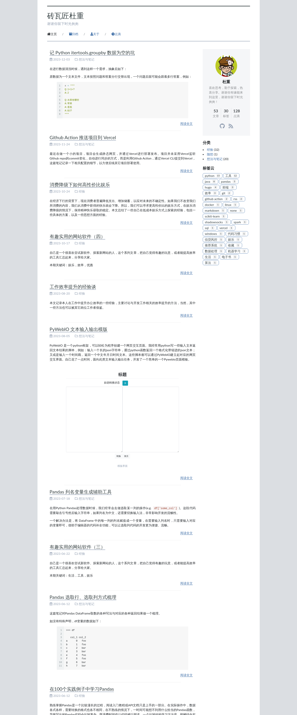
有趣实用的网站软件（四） (77, 236)
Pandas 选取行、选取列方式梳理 (83, 597)
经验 (82, 191)
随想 (210, 154)
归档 (73, 34)
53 (216, 110)
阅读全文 (186, 123)
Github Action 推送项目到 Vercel (83, 137)
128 (236, 110)
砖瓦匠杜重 (65, 15)
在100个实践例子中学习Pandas (82, 689)
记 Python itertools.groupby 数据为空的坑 (92, 52)
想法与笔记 (86, 59)
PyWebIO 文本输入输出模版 (79, 329)
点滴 (116, 34)
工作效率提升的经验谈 (73, 286)
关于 (94, 34)
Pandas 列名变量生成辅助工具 (81, 491)
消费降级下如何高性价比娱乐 (80, 184)
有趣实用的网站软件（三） (77, 547)
